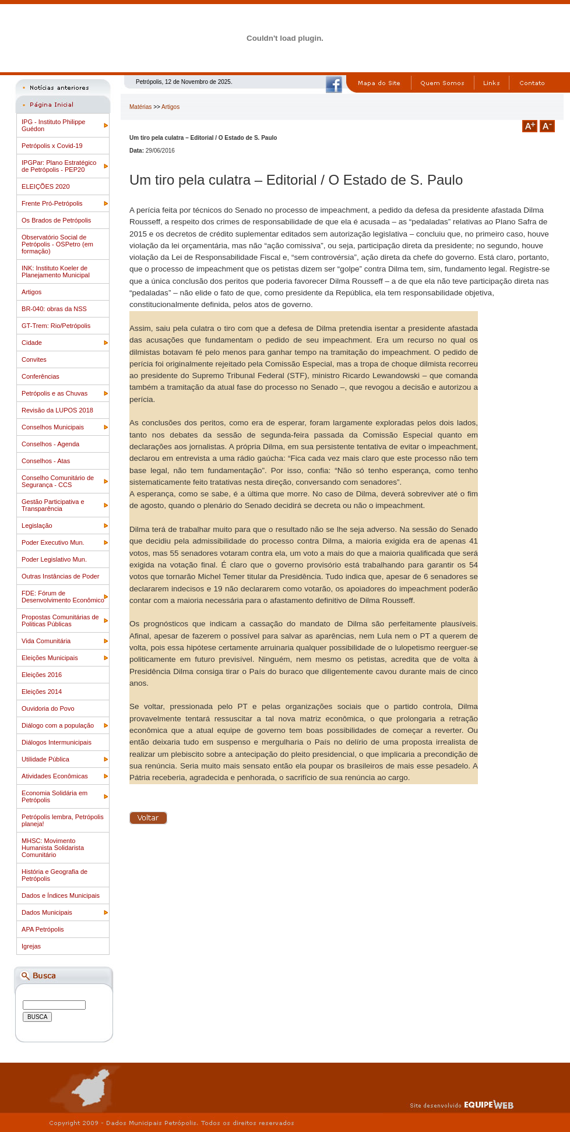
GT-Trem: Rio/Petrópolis (56, 325)
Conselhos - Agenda (50, 443)
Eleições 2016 (42, 674)
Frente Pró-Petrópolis (52, 203)
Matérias (140, 107)
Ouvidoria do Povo (48, 708)
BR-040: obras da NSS (54, 308)
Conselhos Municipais (53, 427)
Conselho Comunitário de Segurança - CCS (58, 481)
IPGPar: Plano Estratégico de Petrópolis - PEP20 (59, 166)
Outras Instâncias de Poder (60, 576)
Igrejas (31, 946)
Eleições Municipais (50, 657)
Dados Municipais (47, 912)
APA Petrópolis (43, 929)
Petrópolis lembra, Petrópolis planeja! (63, 820)
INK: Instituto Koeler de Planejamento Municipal (56, 271)
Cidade (32, 342)
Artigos (31, 291)
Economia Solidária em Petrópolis (54, 796)
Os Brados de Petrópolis (56, 220)
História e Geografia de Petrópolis (54, 875)
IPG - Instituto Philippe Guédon (53, 125)
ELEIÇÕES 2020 (46, 186)
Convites (34, 359)
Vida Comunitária (46, 640)
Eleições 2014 (42, 691)
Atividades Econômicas (55, 776)
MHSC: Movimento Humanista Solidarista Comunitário (53, 847)
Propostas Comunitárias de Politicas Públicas (60, 620)
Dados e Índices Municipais (61, 895)
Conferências (40, 376)
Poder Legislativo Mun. (54, 559)
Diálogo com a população (58, 725)
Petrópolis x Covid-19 (52, 145)
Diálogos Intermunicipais (57, 742)
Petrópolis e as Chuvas (54, 393)
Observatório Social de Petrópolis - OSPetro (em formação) (57, 244)
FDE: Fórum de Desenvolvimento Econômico (63, 597)
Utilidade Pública (45, 759)
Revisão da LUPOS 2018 (57, 410)
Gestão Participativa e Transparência (53, 505)
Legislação (37, 525)
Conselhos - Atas (46, 460)
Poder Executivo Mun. (53, 542)
